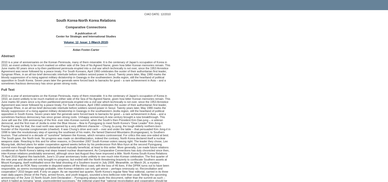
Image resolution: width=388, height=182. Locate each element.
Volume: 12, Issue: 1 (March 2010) (86, 42)
